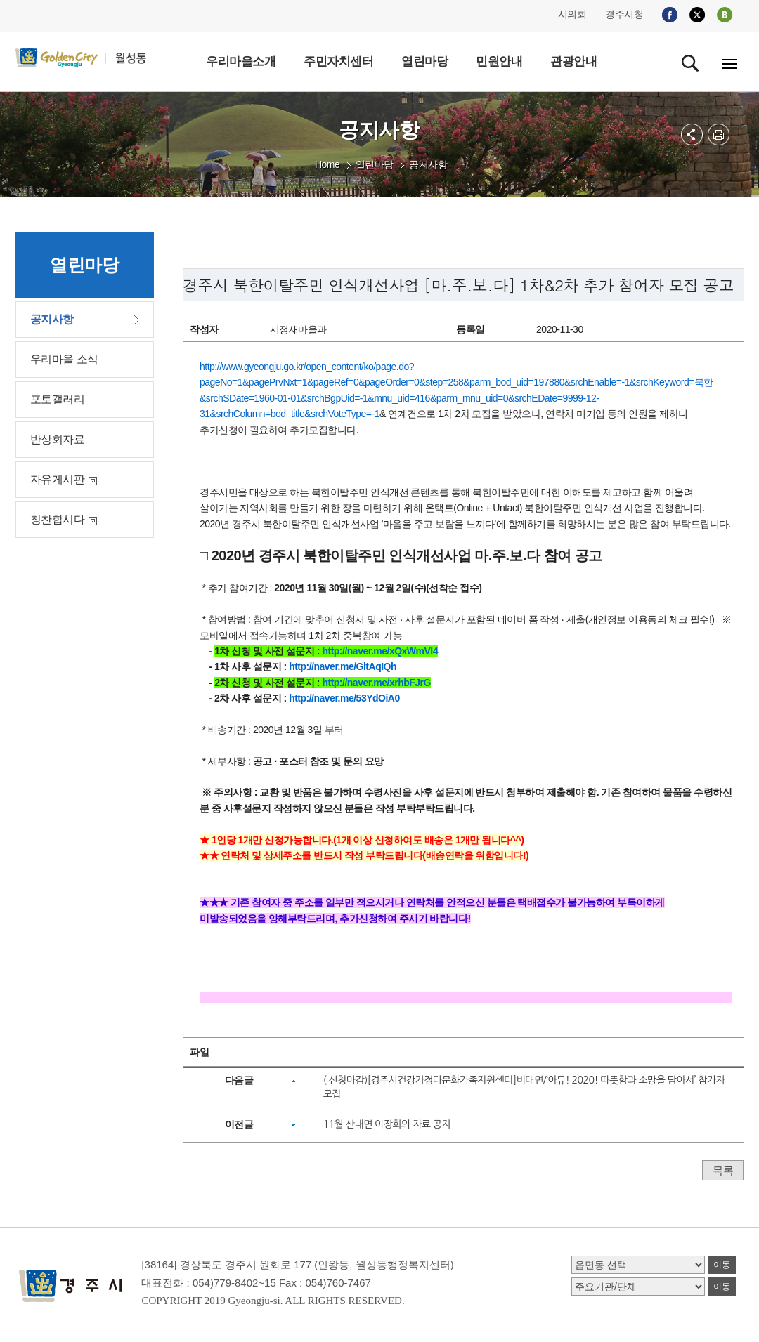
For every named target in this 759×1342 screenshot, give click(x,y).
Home (327, 164)
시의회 (572, 14)
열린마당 (375, 164)
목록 (723, 1170)
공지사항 (428, 164)
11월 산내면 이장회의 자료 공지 (387, 1124)
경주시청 (624, 14)
